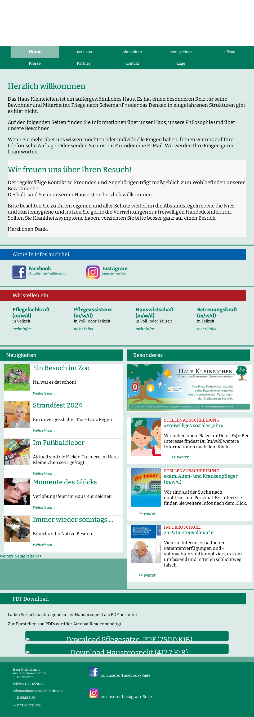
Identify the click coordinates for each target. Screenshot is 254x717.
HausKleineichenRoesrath (47, 273)
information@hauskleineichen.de (38, 691)
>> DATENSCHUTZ (27, 705)
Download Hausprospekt (129, 652)
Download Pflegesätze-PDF (129, 639)
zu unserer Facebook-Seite (125, 675)
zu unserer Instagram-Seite (126, 696)
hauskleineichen (114, 273)
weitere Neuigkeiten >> (21, 556)
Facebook (39, 268)
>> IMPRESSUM (24, 698)
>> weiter (176, 457)
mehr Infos (22, 329)
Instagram (115, 268)
